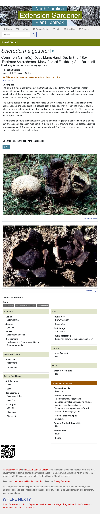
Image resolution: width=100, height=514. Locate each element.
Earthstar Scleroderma (19, 62)
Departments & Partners (40, 504)
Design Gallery (41, 29)
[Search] (16, 34)
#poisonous (8, 306)
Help (56, 29)
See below (8, 80)
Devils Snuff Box (75, 58)
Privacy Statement (61, 481)
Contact (84, 29)
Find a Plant (22, 29)
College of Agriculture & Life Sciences (72, 504)
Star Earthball (84, 62)
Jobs (23, 504)
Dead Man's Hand (48, 58)
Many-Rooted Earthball (55, 62)
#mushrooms (42, 306)
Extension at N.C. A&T (13, 507)
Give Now (69, 29)
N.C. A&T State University (36, 469)
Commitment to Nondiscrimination (27, 481)
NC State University (12, 469)
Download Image (90, 219)
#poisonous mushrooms (25, 306)
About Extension (10, 504)
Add (6, 147)
